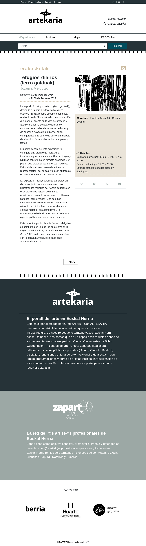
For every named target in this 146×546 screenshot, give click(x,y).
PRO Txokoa (108, 37)
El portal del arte (35, 2)
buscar (117, 46)
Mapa (77, 37)
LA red (48, 2)
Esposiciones (27, 37)
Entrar (23, 2)
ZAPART (63, 542)
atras (70, 262)
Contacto (57, 2)
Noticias (50, 37)
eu (113, 2)
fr (123, 2)
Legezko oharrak (75, 542)
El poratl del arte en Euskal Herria (60, 318)
